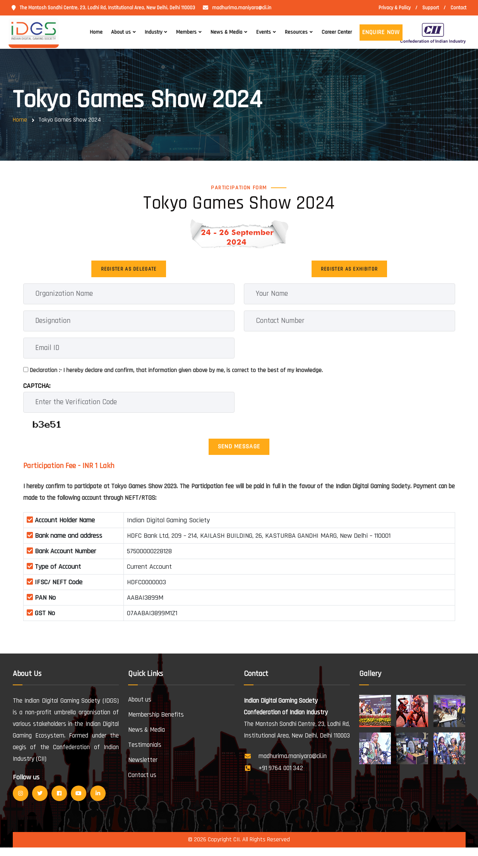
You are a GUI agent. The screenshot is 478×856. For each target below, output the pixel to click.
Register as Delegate (129, 271)
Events (263, 32)
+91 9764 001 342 (281, 777)
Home (96, 32)
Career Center (337, 32)
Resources (296, 32)
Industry (153, 32)
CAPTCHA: (36, 390)
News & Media (226, 32)
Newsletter (143, 769)
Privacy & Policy (395, 8)
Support (430, 8)
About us (121, 32)
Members (186, 32)
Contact (458, 8)
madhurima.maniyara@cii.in (241, 8)
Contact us (142, 784)
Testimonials (144, 754)
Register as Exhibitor (349, 271)
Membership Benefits (156, 723)
